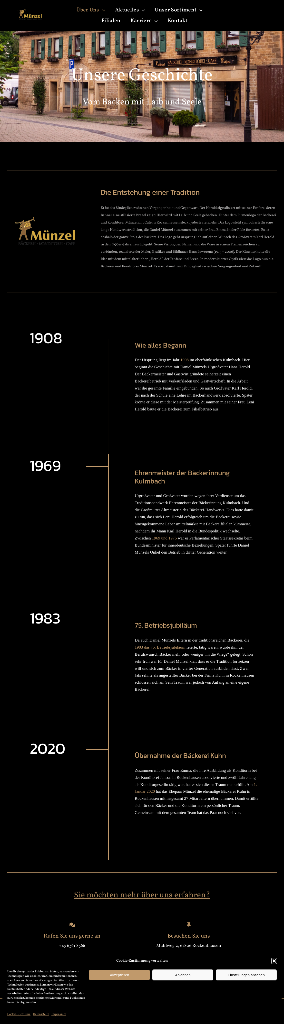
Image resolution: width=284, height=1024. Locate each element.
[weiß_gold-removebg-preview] (29, 8)
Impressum (58, 1014)
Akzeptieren (119, 975)
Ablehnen (182, 975)
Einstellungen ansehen (246, 975)
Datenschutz (41, 1014)
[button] (274, 961)
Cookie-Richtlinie (18, 1014)
